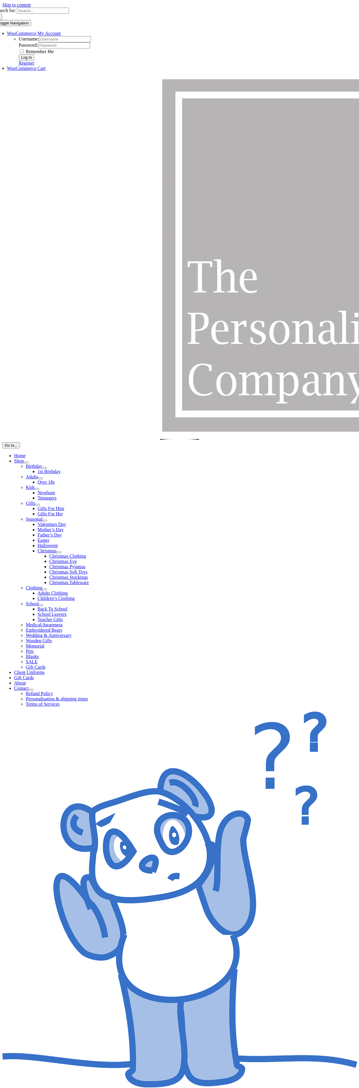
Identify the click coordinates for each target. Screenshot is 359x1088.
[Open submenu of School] (41, 605)
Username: (29, 38)
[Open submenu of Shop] (26, 462)
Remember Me (37, 51)
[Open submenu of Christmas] (59, 552)
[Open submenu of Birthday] (44, 468)
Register (26, 62)
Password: (28, 45)
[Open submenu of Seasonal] (45, 521)
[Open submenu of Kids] (37, 489)
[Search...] (43, 11)
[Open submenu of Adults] (40, 478)
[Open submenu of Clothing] (44, 589)
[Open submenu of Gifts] (37, 505)
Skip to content (16, 4)
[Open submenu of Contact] (31, 690)
